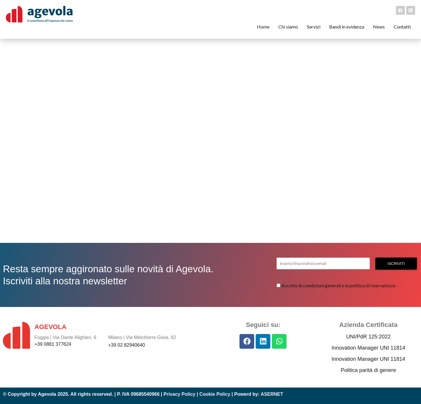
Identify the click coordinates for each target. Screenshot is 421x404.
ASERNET (272, 394)
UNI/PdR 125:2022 (368, 337)
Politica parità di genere (368, 370)
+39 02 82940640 (126, 345)
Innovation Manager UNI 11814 (368, 348)
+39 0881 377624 (52, 344)
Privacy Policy (180, 394)
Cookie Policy (214, 394)
